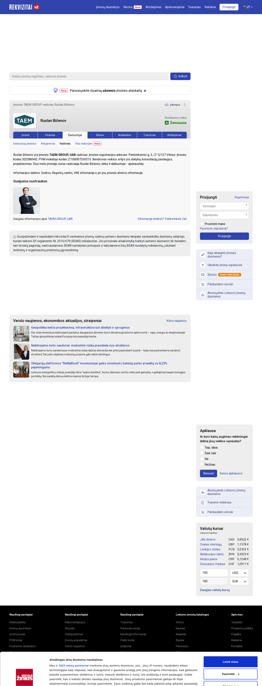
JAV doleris (207, 539)
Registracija (242, 197)
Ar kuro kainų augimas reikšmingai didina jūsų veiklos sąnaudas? (224, 439)
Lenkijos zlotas (210, 549)
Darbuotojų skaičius (24, 143)
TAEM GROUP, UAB (60, 219)
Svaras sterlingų (211, 544)
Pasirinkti (230, 645)
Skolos (100, 135)
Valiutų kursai (211, 528)
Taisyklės (236, 622)
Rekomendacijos (75, 622)
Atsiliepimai (174, 135)
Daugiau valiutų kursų (215, 590)
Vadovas (65, 143)
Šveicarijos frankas (212, 564)
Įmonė (25, 135)
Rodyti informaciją (62, 678)
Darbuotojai (75, 135)
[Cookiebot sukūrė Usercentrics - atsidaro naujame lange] (24, 678)
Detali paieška (17, 622)
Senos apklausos (231, 473)
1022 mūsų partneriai (74, 637)
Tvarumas (149, 135)
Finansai (50, 135)
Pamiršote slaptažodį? (214, 228)
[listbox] (239, 573)
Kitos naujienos (177, 321)
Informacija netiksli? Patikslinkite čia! (162, 219)
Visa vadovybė (88, 143)
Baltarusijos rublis (212, 554)
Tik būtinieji (230, 657)
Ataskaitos (124, 135)
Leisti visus (230, 633)
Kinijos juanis (208, 559)
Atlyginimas (48, 143)
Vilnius (180, 622)
